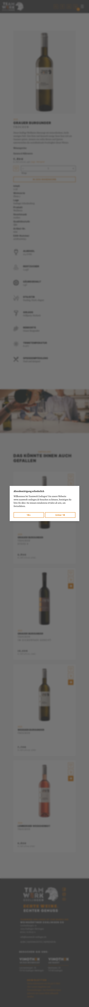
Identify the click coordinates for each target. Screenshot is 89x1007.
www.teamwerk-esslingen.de (26, 499)
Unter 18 (60, 515)
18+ (29, 515)
